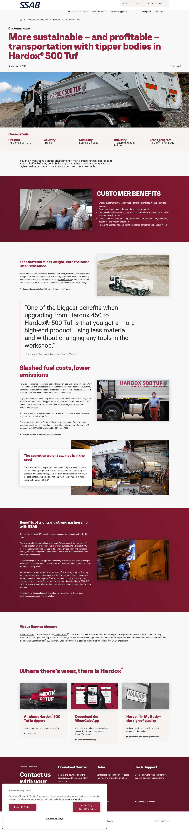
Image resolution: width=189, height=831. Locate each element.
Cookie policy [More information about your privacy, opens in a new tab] (75, 803)
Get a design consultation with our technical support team (45, 289)
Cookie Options (162, 821)
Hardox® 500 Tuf (20, 142)
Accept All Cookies (31, 809)
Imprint (110, 821)
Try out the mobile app (85, 739)
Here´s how (30, 734)
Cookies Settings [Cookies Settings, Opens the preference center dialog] (54, 818)
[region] (54, 808)
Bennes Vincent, (28, 634)
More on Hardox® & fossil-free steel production (40, 434)
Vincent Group (61, 634)
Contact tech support (145, 801)
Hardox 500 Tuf (66, 279)
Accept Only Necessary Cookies (78, 809)
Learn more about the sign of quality (142, 736)
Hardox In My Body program (68, 572)
